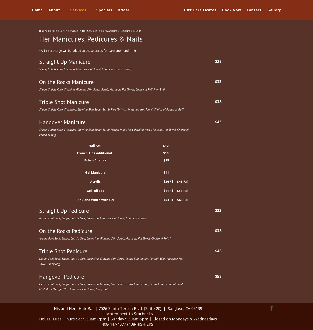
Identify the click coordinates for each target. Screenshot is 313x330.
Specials (104, 10)
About (54, 10)
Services (78, 10)
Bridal (123, 10)
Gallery (274, 10)
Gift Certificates (200, 10)
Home (37, 10)
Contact (254, 10)
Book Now (231, 10)
